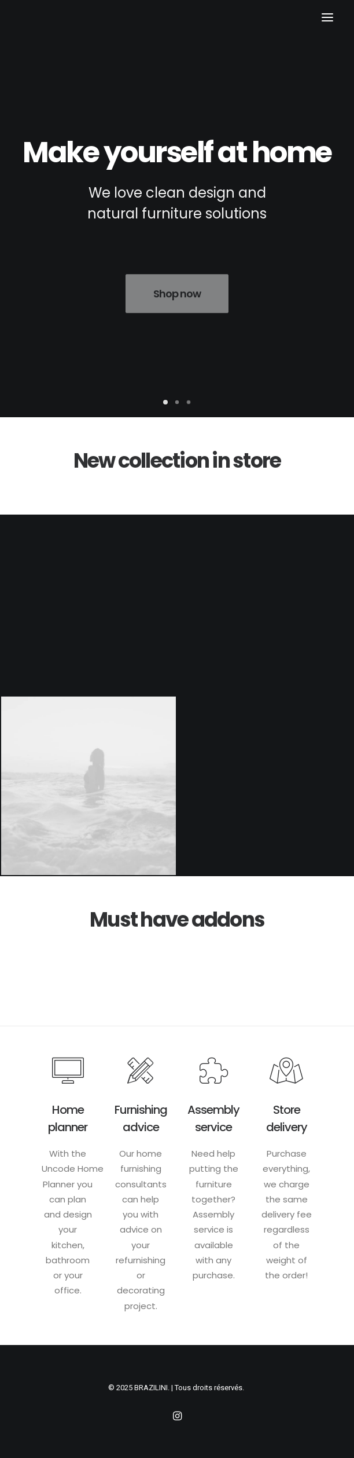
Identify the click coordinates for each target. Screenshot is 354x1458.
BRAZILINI (151, 1387)
